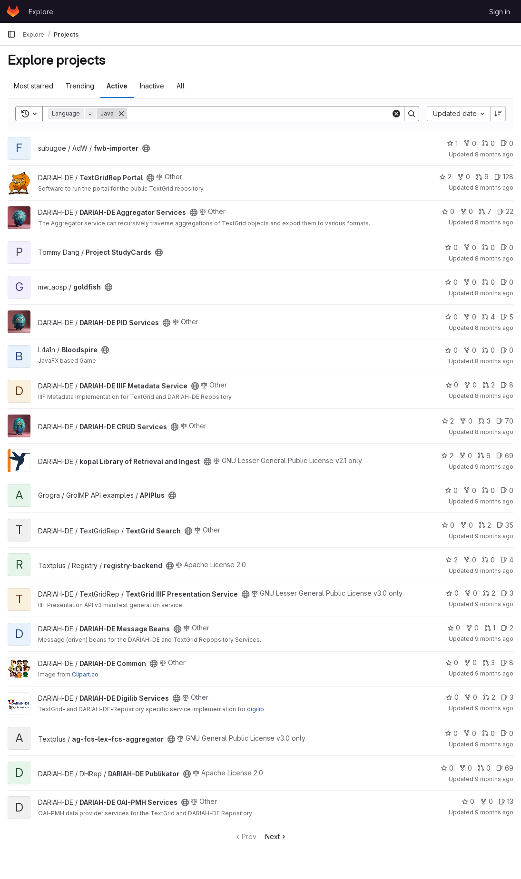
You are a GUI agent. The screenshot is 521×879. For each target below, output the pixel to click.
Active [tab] (117, 86)
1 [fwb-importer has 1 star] (452, 143)
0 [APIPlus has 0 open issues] (507, 490)
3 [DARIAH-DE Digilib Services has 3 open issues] (507, 697)
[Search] (259, 113)
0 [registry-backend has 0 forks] (469, 560)
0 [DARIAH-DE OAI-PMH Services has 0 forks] (486, 801)
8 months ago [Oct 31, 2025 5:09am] (494, 187)
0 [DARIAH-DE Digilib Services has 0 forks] (470, 697)
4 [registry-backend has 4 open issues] (507, 560)
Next (276, 836)
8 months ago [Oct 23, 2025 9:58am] (494, 395)
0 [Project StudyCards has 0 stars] (451, 247)
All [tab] (181, 86)
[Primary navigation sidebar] (11, 34)
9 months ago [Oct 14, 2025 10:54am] (494, 501)
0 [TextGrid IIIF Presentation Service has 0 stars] (452, 593)
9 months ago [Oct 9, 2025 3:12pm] (494, 673)
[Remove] (121, 113)
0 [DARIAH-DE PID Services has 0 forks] (469, 317)
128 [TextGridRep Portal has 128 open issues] (503, 177)
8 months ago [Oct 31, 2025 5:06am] (494, 222)
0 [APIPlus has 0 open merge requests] (488, 490)
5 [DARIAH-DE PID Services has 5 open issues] (507, 317)
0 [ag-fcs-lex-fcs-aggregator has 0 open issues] (507, 733)
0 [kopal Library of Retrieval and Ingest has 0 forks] (465, 456)
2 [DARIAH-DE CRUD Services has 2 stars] (448, 421)
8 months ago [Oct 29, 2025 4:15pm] (494, 293)
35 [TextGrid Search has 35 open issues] (505, 525)
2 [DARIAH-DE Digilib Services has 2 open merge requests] (489, 697)
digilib (255, 709)
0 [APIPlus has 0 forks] (469, 490)
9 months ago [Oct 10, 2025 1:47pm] (494, 536)
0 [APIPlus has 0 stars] (451, 490)
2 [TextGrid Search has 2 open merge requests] (485, 525)
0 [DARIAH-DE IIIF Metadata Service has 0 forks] (470, 385)
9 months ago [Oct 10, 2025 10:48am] (494, 604)
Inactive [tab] (152, 86)
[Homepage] (13, 11)
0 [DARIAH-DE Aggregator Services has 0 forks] (466, 211)
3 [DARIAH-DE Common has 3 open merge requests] (488, 662)
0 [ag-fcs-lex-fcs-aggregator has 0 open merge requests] (488, 733)
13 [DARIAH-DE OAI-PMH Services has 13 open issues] (506, 801)
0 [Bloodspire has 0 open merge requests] (488, 350)
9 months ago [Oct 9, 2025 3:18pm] (494, 638)
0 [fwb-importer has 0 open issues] (507, 143)
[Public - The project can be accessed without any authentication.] (146, 148)
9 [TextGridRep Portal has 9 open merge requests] (482, 177)
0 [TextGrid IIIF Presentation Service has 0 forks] (470, 593)
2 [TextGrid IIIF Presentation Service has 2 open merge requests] (489, 593)
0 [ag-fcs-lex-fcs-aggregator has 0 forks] (469, 733)
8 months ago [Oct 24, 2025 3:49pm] (494, 361)
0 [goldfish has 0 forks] (469, 282)
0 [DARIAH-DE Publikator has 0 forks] (465, 768)
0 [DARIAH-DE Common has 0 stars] (451, 662)
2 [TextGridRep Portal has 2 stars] (445, 177)
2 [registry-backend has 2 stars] (451, 560)
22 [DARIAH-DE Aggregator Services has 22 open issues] (505, 211)
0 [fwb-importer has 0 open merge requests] (488, 143)
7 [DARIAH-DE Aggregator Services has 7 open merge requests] (485, 211)
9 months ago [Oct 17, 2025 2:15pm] (494, 466)
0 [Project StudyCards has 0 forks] (469, 247)
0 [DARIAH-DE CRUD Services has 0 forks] (466, 421)
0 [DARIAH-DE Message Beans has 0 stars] (453, 628)
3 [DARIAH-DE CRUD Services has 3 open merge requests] (484, 421)
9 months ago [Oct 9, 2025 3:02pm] (494, 708)
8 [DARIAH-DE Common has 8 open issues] (507, 662)
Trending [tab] (80, 86)
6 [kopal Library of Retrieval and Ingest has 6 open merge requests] (484, 456)
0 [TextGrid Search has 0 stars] (448, 525)
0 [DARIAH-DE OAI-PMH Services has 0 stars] (468, 801)
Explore (41, 12)
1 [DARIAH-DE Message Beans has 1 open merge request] (489, 628)
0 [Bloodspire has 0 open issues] (507, 350)
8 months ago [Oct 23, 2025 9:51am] (494, 431)
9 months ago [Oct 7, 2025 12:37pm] (494, 744)
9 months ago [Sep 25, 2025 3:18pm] (494, 778)
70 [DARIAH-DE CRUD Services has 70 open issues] (504, 421)
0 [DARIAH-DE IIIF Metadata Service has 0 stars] (451, 385)
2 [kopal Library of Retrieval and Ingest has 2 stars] (447, 456)
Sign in (499, 12)
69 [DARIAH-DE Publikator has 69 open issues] (504, 768)
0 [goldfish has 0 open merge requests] (488, 282)
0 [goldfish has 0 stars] (451, 282)
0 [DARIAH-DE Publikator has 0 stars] (447, 768)
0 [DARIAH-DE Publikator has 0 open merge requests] (484, 768)
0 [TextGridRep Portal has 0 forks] (463, 177)
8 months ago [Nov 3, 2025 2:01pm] (494, 154)
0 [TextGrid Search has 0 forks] (466, 525)
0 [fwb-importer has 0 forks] (469, 143)
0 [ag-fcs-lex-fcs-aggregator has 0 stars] (451, 733)
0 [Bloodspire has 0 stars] (451, 350)
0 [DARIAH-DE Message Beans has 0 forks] (472, 628)
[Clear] (396, 113)
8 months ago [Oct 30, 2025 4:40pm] (494, 258)
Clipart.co (85, 674)
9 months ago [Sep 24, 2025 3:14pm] (494, 812)
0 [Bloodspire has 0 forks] (469, 350)
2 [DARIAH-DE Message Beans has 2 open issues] (507, 628)
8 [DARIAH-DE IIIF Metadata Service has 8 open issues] (507, 385)
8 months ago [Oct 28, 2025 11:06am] (494, 327)
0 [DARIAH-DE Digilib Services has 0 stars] (452, 697)
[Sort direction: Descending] (498, 113)
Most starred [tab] (33, 86)
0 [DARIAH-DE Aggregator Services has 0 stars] (448, 211)
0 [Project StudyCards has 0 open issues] (507, 247)
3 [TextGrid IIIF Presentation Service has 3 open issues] (507, 593)
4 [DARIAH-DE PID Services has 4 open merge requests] (488, 317)
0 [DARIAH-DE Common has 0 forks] (470, 662)
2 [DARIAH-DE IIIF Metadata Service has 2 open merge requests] (488, 385)
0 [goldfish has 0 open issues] (507, 282)
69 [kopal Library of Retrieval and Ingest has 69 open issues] (504, 456)
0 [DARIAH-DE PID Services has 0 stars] (451, 317)
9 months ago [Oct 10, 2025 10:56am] (494, 570)
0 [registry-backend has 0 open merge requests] (488, 560)
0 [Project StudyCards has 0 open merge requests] (488, 247)
